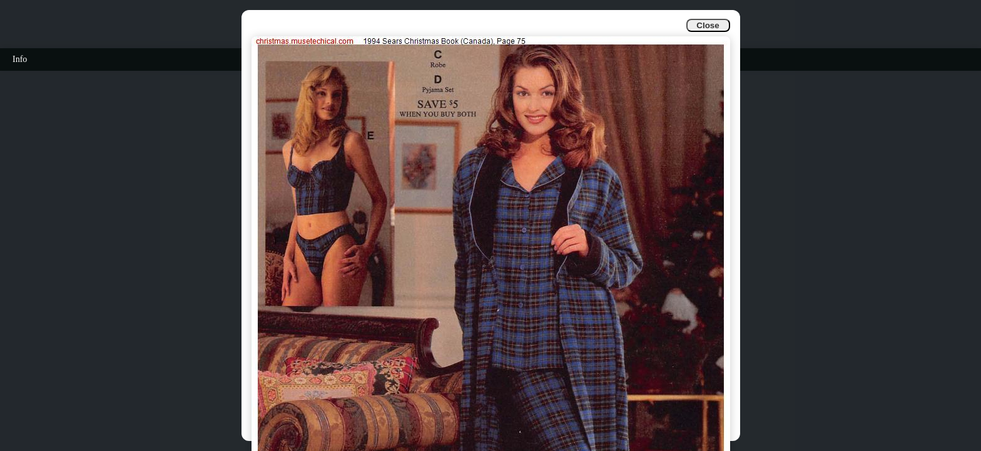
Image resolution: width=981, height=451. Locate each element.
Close (707, 25)
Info (20, 59)
